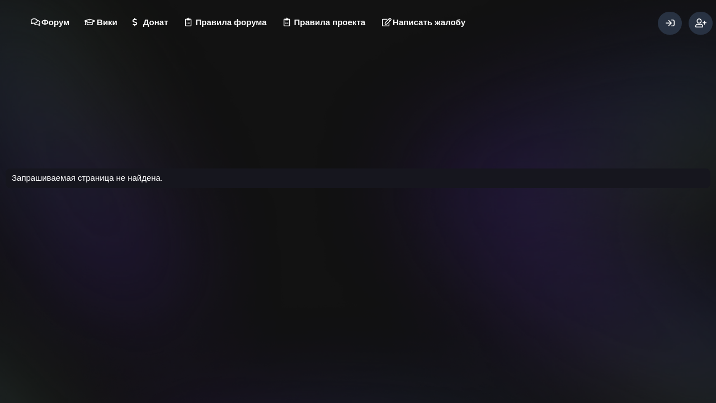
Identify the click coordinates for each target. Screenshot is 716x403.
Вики (107, 22)
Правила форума (231, 22)
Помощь (374, 322)
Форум (55, 22)
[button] (73, 17)
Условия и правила (320, 322)
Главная (410, 322)
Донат (155, 22)
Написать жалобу (429, 22)
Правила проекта (330, 22)
